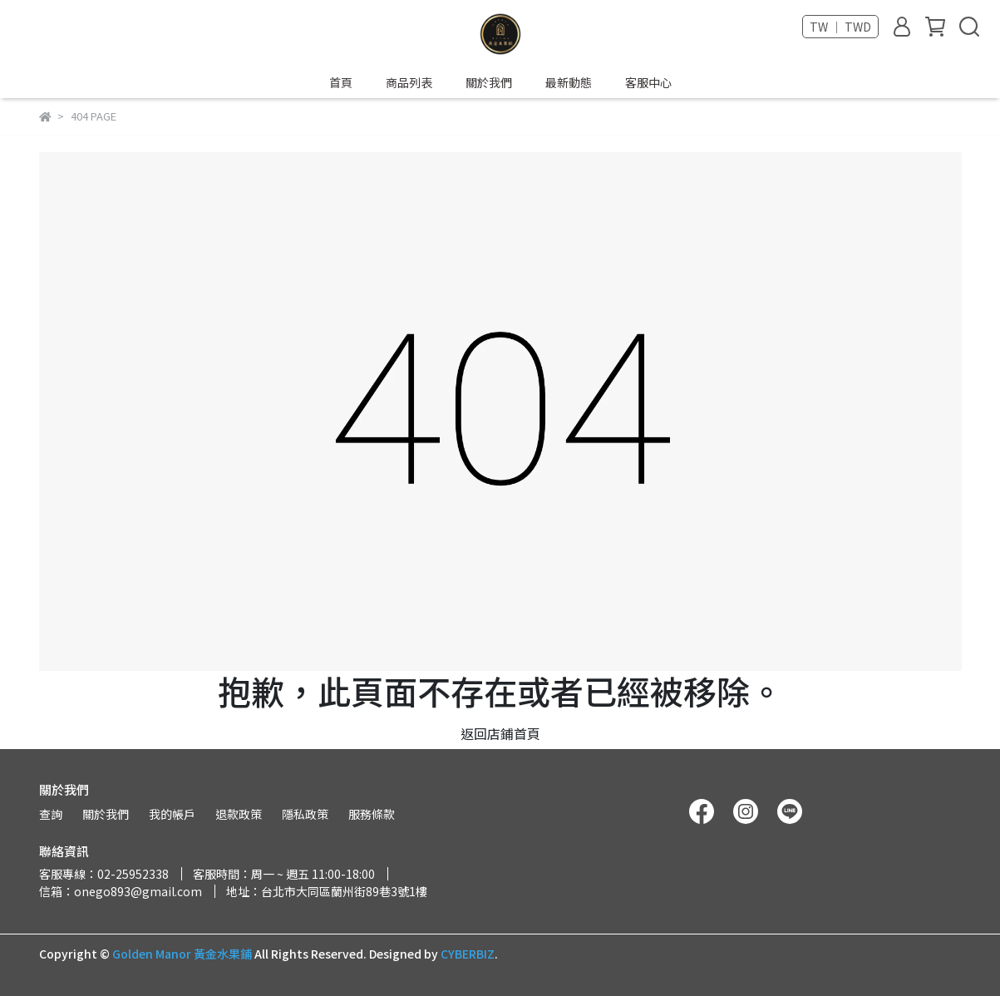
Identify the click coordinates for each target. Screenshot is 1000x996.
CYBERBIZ (468, 953)
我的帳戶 (172, 814)
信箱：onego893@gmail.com (120, 891)
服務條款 (371, 814)
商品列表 (409, 82)
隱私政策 (305, 814)
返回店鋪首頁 (500, 733)
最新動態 (568, 82)
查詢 (50, 814)
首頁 (340, 82)
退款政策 (238, 814)
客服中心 (648, 82)
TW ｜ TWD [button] (840, 26)
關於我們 (489, 82)
